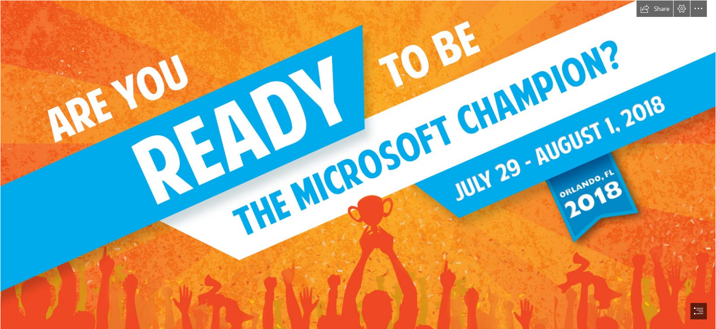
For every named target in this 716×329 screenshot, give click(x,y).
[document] (358, 164)
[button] (655, 8)
